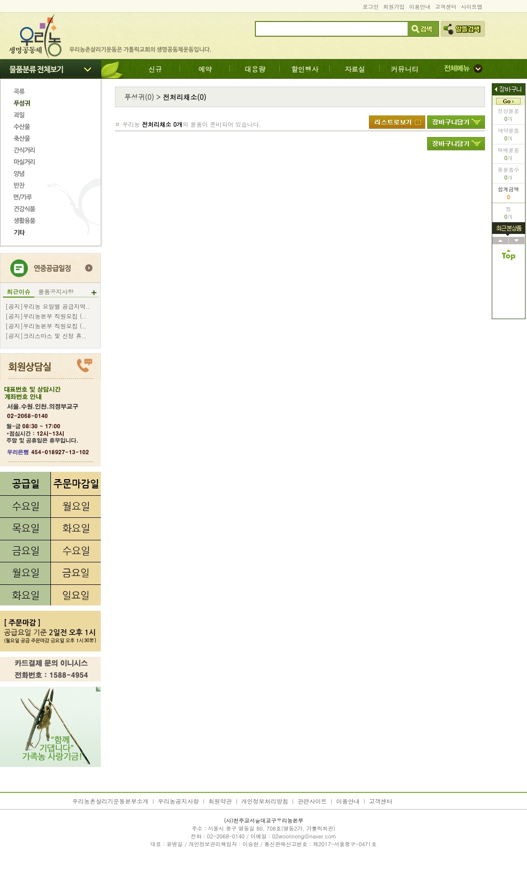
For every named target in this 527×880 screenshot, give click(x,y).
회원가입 (394, 6)
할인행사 (305, 69)
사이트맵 (471, 6)
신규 (155, 69)
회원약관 (220, 801)
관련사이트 (312, 801)
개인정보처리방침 (264, 801)
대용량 (255, 69)
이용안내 (420, 6)
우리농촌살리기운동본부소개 (110, 801)
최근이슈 (18, 292)
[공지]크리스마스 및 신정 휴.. (45, 336)
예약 (205, 69)
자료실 (354, 69)
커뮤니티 (404, 69)
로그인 (371, 6)
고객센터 (446, 6)
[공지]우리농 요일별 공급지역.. (47, 306)
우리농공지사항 (178, 801)
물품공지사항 (55, 292)
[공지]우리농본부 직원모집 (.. (46, 316)
